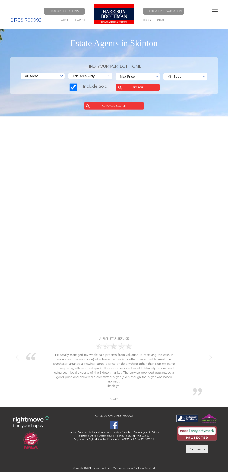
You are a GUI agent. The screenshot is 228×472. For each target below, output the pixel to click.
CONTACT (160, 20)
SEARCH (79, 20)
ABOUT (66, 20)
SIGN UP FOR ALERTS (64, 11)
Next (210, 357)
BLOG (147, 20)
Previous (17, 357)
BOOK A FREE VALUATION (164, 11)
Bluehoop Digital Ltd (144, 468)
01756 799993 (26, 20)
